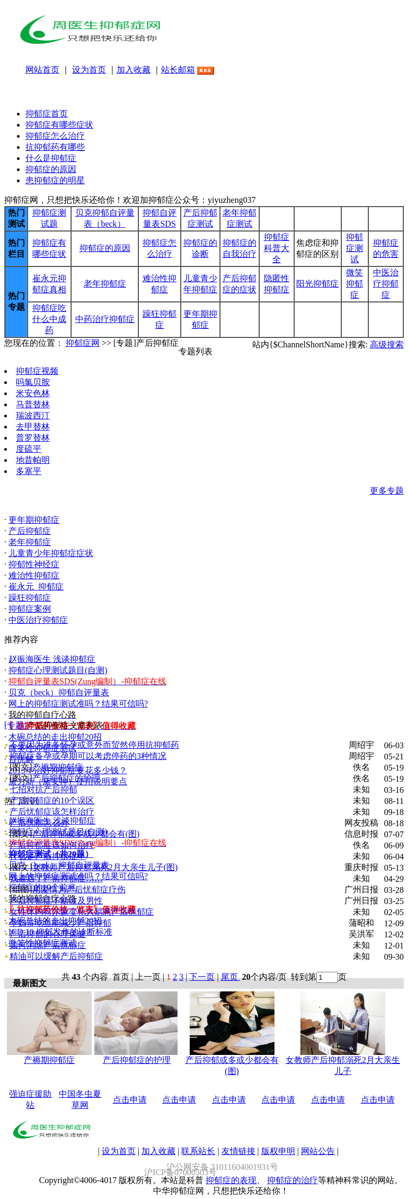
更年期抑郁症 (33, 519)
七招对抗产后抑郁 (43, 789)
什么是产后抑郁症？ (48, 856)
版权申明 (278, 1151)
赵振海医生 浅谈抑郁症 (51, 659)
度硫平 (28, 448)
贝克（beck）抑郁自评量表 (58, 692)
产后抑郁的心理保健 (48, 933)
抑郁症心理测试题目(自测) (58, 670)
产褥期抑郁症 (57, 767)
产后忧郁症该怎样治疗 (52, 811)
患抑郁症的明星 (55, 180)
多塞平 (28, 471)
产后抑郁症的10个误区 (52, 800)
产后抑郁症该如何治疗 (52, 844)
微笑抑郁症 (354, 283)
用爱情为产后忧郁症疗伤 (79, 889)
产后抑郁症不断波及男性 (56, 900)
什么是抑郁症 (50, 158)
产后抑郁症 (29, 530)
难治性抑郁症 (33, 575)
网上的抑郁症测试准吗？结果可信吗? (78, 703)
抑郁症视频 (37, 370)
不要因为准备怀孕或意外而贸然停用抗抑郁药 (94, 744)
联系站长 (198, 1151)
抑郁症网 (83, 342)
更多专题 (387, 490)
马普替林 (33, 404)
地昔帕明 (33, 459)
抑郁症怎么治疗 (55, 135)
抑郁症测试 (354, 248)
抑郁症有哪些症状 (59, 124)
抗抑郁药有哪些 (55, 146)
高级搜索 (387, 344)
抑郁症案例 (29, 608)
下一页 (202, 976)
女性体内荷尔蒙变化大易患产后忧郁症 (82, 911)
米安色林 (33, 393)
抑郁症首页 (46, 113)
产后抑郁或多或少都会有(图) (86, 833)
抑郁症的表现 (231, 1180)
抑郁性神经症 (33, 564)
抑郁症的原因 (50, 169)
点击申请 (130, 1099)
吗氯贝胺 (33, 382)
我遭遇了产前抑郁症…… (56, 878)
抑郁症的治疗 (292, 1180)
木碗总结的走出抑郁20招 (55, 736)
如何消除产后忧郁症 (48, 945)
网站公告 (318, 1151)
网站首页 (42, 69)
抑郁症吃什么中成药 (49, 319)
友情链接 (238, 1151)
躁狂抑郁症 (29, 597)
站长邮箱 (178, 69)
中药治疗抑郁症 (105, 319)
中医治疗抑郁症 (385, 283)
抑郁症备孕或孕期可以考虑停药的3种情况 (88, 755)
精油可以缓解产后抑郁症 (56, 956)
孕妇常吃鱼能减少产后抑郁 (60, 922)
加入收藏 (133, 69)
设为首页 (89, 69)
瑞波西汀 (33, 415)
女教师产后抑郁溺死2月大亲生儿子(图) (105, 867)
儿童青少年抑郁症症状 (50, 553)
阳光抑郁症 (317, 283)
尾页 (230, 976)
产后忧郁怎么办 (39, 822)
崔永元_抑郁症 (36, 586)
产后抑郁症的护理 (66, 778)
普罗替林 (33, 437)
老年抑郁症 (105, 283)
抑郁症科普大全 (276, 248)
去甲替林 (33, 426)
